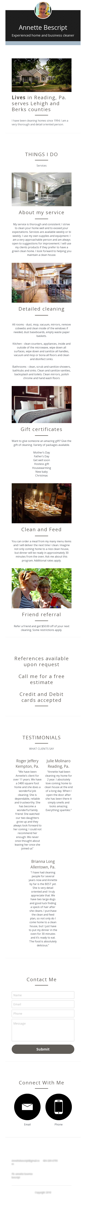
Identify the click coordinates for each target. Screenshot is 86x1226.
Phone (17, 1012)
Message (19, 1022)
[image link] (27, 1106)
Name (17, 994)
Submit (43, 1048)
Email (17, 1003)
